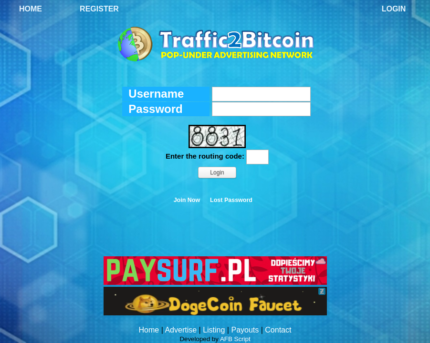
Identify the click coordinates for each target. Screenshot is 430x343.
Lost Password (231, 200)
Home (30, 9)
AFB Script (235, 339)
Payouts (245, 330)
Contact (278, 330)
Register (99, 9)
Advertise (181, 330)
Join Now (187, 200)
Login (394, 9)
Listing (214, 330)
